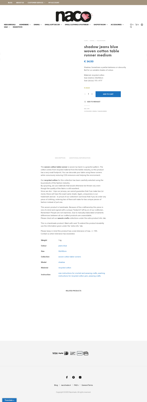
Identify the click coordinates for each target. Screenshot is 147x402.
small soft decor (52, 25)
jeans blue (62, 246)
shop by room (100, 25)
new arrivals (10, 25)
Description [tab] (60, 158)
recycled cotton (64, 267)
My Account (53, 3)
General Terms (87, 385)
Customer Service (35, 3)
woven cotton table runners (69, 256)
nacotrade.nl (66, 385)
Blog (10, 3)
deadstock (17, 27)
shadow (61, 262)
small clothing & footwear (77, 25)
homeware (24, 25)
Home (86, 40)
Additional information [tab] (79, 158)
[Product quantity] (88, 94)
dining (37, 25)
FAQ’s (76, 385)
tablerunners (101, 40)
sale (6, 27)
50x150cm (62, 251)
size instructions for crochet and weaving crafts (77, 273)
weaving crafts (95, 276)
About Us (20, 3)
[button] (131, 25)
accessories (116, 25)
